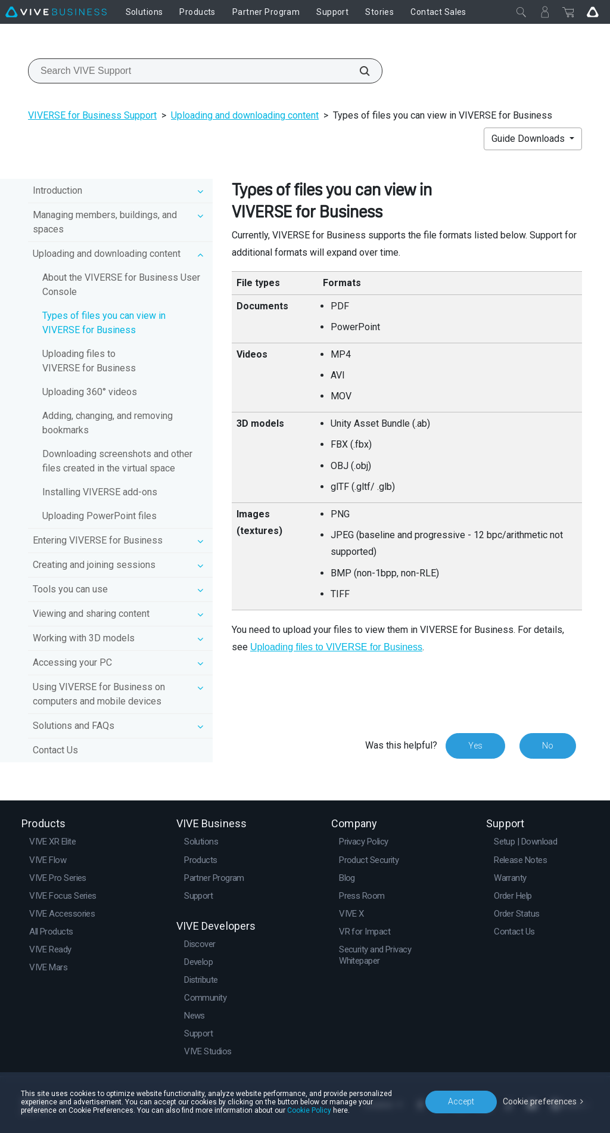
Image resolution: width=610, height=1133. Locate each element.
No (547, 745)
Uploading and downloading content (245, 115)
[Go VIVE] (593, 12)
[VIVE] (56, 12)
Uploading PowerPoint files (99, 516)
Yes (475, 745)
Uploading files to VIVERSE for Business (89, 361)
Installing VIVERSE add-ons (99, 492)
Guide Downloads (529, 138)
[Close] (521, 12)
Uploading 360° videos (89, 392)
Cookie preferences (540, 1101)
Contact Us (55, 750)
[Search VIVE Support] (358, 71)
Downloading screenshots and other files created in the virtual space (117, 461)
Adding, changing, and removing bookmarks (107, 423)
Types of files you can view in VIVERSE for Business (104, 323)
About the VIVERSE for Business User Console (121, 284)
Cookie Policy (309, 1110)
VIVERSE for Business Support (92, 115)
